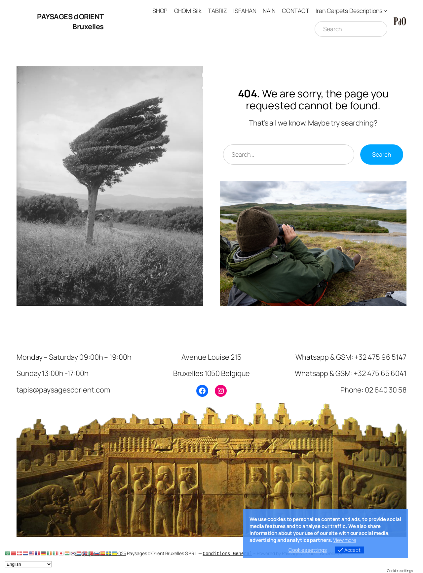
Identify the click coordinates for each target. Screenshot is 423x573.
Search (381, 154)
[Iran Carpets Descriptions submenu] (385, 11)
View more (344, 540)
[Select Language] (28, 564)
